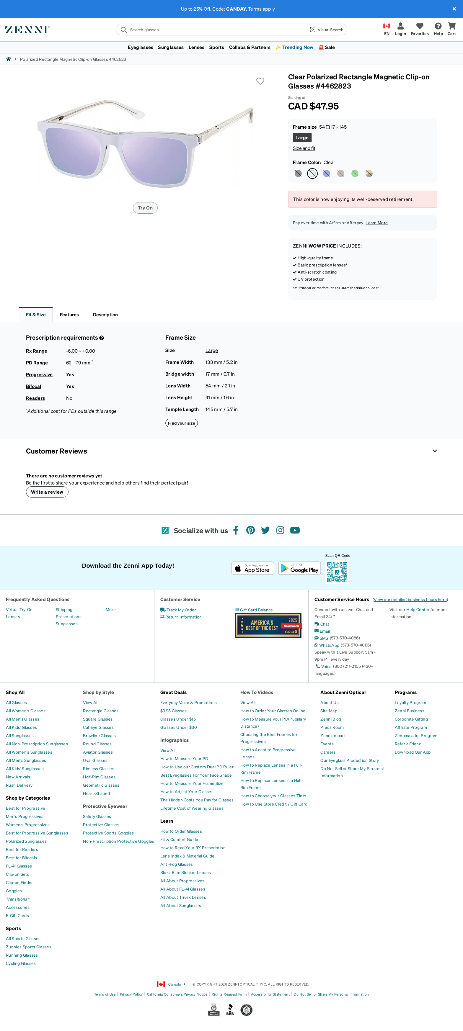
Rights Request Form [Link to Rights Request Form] (229, 994)
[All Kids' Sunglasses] (25, 768)
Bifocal (33, 386)
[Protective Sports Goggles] (108, 832)
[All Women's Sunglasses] (29, 752)
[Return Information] (181, 616)
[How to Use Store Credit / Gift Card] (273, 803)
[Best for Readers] (22, 849)
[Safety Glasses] (97, 816)
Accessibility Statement (270, 994)
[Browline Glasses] (99, 735)
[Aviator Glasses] (98, 752)
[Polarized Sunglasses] (26, 841)
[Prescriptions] (68, 616)
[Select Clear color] (312, 173)
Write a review (47, 492)
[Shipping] (64, 609)
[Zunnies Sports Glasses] (28, 946)
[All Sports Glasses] (23, 938)
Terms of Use (105, 994)
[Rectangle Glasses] (100, 710)
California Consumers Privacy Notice (177, 994)
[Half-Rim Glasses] (99, 776)
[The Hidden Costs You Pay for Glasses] (197, 799)
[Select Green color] (355, 173)
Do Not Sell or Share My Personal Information (331, 994)
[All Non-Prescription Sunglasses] (37, 743)
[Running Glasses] (22, 955)
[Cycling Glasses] (21, 963)
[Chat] (321, 624)
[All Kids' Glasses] (21, 727)
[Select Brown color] (340, 173)
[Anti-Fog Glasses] (176, 864)
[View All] (90, 702)
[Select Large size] (302, 137)
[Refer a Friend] (408, 743)
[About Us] (329, 702)
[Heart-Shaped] (96, 793)
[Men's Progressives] (25, 816)
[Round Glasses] (97, 743)
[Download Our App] (413, 752)
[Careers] (327, 752)
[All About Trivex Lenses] (183, 897)
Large (212, 350)
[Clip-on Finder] (19, 882)
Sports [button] (216, 47)
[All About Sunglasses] (180, 905)
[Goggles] (14, 890)
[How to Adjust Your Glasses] (186, 791)
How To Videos (256, 692)
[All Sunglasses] (20, 735)
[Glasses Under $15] (178, 718)
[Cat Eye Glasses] (98, 727)
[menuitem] (231, 47)
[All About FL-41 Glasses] (182, 888)
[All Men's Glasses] (22, 718)
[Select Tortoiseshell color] (369, 173)
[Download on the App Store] (252, 568)
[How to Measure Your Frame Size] (192, 783)
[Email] (322, 631)
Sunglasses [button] (171, 47)
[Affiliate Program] (411, 727)
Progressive (39, 374)
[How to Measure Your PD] (184, 758)
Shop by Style (98, 692)
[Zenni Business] (409, 710)
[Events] (327, 743)
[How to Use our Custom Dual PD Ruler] (197, 766)
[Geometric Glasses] (101, 785)
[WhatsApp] (326, 645)
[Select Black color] (298, 173)
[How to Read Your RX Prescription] (193, 847)
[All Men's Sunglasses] (26, 760)
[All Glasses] (16, 702)
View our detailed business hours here (410, 599)
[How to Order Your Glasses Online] (272, 710)
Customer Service (180, 599)
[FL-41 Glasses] (19, 865)
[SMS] (321, 638)
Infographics (174, 740)
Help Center (418, 609)
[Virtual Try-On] (19, 609)
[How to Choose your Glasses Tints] (273, 795)
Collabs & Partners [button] (250, 47)
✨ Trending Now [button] (294, 47)
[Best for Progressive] (25, 808)
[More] (111, 609)
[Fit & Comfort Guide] (179, 839)
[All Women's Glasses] (25, 710)
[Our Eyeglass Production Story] (349, 760)
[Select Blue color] (326, 173)
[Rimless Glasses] (98, 768)
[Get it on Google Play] (299, 568)
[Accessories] (18, 907)
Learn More (377, 222)
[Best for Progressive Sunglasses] (37, 832)
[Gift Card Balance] (254, 609)
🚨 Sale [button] (326, 47)
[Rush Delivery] (19, 785)
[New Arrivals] (18, 776)
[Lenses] (13, 616)
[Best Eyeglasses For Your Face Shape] (196, 775)
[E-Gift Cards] (17, 915)
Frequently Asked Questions (37, 599)
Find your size (181, 423)
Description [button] (105, 314)
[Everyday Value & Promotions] (188, 702)
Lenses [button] (197, 47)
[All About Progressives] (182, 880)
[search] (210, 29)
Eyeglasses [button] (140, 47)
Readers (35, 398)
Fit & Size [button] (36, 314)
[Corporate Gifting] (411, 718)
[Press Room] (332, 727)
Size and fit (304, 148)
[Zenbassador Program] (416, 735)
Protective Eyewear (105, 806)
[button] (326, 29)
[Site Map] (328, 710)
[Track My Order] (178, 609)
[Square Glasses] (98, 718)
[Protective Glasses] (101, 824)
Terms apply (261, 9)
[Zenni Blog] (330, 718)
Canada (171, 984)
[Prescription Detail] (101, 337)
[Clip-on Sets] (17, 874)
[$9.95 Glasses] (173, 710)
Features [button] (69, 314)
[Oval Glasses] (95, 760)
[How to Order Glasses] (181, 831)
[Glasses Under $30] (178, 727)
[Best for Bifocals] (21, 857)
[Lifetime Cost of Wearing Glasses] (192, 808)
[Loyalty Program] (410, 702)
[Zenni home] (8, 59)
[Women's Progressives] (28, 824)
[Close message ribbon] (454, 8)
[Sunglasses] (67, 623)
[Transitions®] (18, 898)
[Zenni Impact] (333, 735)
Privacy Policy (131, 994)
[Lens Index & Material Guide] (187, 855)
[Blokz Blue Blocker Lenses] (185, 872)
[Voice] (323, 666)
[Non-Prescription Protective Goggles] (118, 841)
